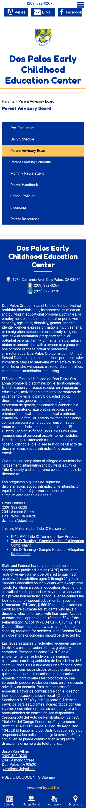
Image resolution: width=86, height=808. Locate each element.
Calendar (9, 800)
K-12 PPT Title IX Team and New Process (44, 536)
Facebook (70, 12)
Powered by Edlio (43, 787)
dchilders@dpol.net (17, 520)
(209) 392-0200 (14, 507)
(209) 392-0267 (39, 3)
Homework (54, 800)
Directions (75, 800)
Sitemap (48, 777)
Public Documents (21, 777)
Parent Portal (31, 800)
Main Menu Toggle (80, 5)
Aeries (16, 12)
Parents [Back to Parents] (8, 101)
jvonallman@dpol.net (18, 769)
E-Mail (43, 12)
